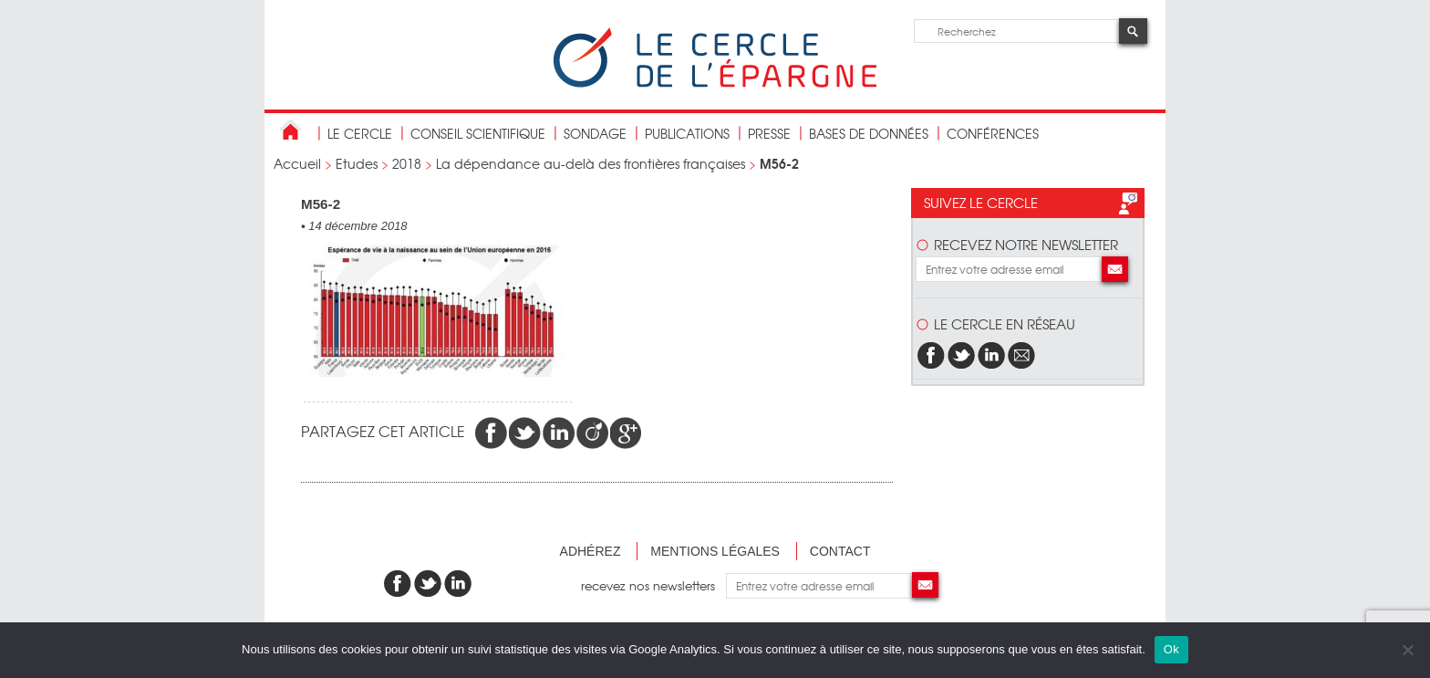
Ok (1171, 649)
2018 (406, 163)
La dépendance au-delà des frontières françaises (590, 163)
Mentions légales (715, 551)
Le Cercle (359, 133)
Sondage (595, 133)
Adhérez (590, 551)
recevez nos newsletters (653, 585)
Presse (769, 133)
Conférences (993, 133)
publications (687, 133)
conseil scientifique (477, 133)
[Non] (1407, 650)
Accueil (297, 163)
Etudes (357, 163)
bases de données (868, 133)
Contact (840, 551)
